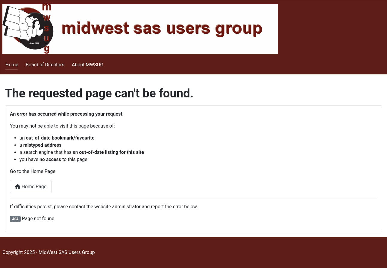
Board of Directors (45, 65)
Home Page (30, 186)
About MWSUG (88, 65)
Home (11, 65)
